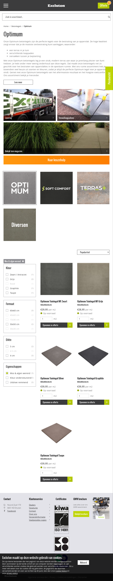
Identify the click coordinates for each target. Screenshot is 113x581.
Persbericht (109, 78)
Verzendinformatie (37, 517)
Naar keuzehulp (56, 160)
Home (6, 26)
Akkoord (83, 562)
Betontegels (16, 26)
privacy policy (12, 573)
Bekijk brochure (81, 514)
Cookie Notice (61, 571)
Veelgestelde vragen (37, 520)
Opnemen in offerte (58, 325)
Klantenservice (36, 499)
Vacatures (33, 508)
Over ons (33, 514)
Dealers (32, 505)
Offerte (104, 5)
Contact (32, 511)
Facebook (11, 511)
